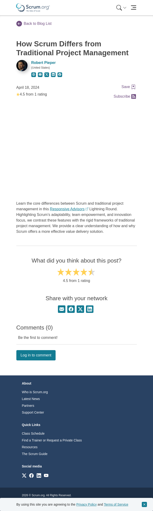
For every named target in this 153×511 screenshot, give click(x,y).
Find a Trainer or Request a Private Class (52, 440)
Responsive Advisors (67, 209)
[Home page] (32, 7)
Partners (28, 405)
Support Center (33, 412)
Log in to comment (36, 355)
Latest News (31, 399)
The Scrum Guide (35, 454)
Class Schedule (33, 433)
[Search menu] (121, 8)
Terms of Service (116, 504)
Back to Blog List (34, 23)
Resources (30, 447)
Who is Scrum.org (35, 392)
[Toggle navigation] (134, 8)
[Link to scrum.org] (24, 475)
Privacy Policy (86, 504)
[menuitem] (121, 8)
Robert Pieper (43, 63)
